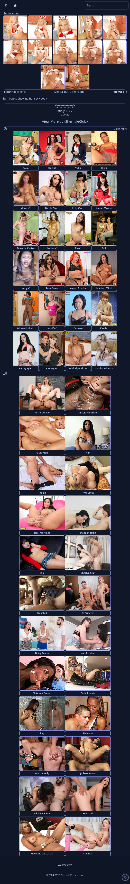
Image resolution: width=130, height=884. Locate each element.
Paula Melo (42, 452)
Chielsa (52, 168)
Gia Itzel (88, 813)
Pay (42, 733)
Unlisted (42, 613)
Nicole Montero (88, 412)
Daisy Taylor (42, 653)
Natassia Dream (42, 693)
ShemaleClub (11, 13)
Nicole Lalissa (42, 813)
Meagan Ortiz (88, 532)
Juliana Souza (88, 773)
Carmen (78, 328)
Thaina (42, 492)
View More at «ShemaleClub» (65, 121)
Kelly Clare (78, 208)
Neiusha (88, 733)
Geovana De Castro (42, 853)
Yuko (78, 168)
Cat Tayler (52, 368)
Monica (26, 208)
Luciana (52, 248)
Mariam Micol (104, 288)
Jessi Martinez (42, 532)
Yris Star (88, 853)
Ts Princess (88, 613)
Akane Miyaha (104, 208)
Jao (42, 572)
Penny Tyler (26, 368)
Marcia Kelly (42, 773)
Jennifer (52, 328)
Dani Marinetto (104, 368)
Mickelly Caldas (78, 368)
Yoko (26, 168)
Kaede (104, 328)
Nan (88, 452)
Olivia (104, 168)
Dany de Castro (25, 248)
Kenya (26, 288)
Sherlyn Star (88, 572)
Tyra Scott (88, 492)
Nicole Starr (52, 208)
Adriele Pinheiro (25, 328)
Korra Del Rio (42, 412)
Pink (78, 248)
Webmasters (65, 865)
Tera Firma (52, 288)
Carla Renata (87, 693)
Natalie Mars (87, 653)
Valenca (21, 92)
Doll (104, 248)
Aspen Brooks (78, 288)
